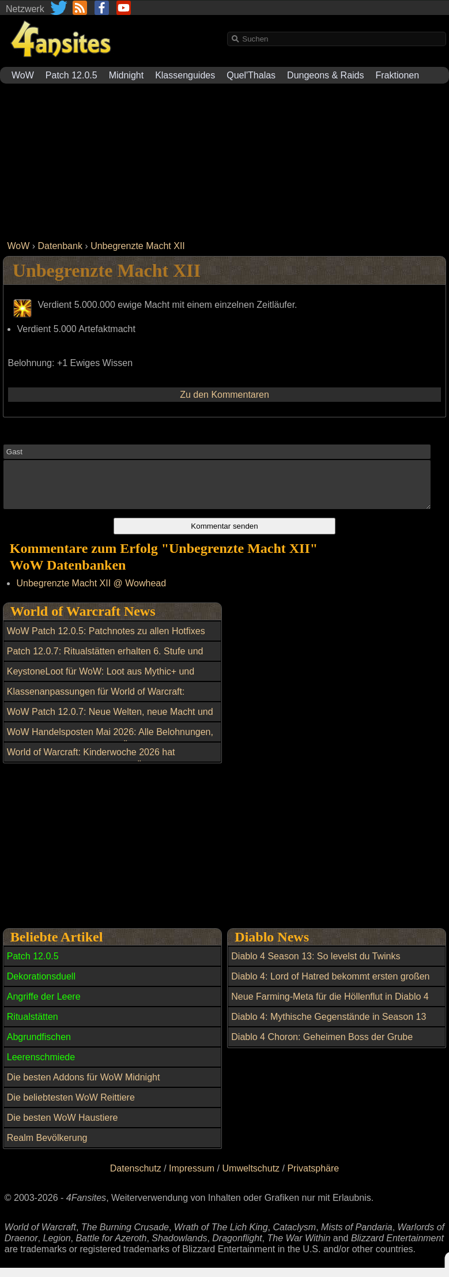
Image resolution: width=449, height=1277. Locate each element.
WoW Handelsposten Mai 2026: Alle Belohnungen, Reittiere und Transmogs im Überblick (110, 747)
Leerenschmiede (41, 1066)
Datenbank (60, 246)
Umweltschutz (251, 1177)
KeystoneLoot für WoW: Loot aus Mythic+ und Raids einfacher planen (100, 686)
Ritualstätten (32, 1025)
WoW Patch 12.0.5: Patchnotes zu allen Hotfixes (106, 640)
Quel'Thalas (251, 75)
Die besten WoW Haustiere (62, 1126)
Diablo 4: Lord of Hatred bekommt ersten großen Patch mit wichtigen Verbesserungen (330, 991)
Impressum (191, 1177)
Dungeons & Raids (325, 75)
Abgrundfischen (39, 1045)
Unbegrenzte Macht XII (137, 246)
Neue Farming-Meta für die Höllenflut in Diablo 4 (329, 1005)
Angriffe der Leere (44, 1005)
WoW (23, 75)
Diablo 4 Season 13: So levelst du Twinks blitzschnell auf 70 (315, 971)
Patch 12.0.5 (71, 75)
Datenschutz (135, 1177)
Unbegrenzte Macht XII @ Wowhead (91, 592)
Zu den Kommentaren (224, 395)
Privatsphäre (313, 1177)
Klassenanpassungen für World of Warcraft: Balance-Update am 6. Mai (96, 706)
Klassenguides (185, 75)
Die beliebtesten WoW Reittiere (71, 1106)
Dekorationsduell (41, 985)
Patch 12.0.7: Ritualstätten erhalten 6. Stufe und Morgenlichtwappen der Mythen (105, 666)
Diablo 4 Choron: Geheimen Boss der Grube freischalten (322, 1052)
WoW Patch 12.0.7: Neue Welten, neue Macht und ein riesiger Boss (110, 727)
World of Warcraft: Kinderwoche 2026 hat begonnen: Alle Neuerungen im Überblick (91, 767)
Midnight (126, 75)
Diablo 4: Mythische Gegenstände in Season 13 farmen (328, 1032)
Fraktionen (398, 75)
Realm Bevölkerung (47, 1146)
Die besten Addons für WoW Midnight (83, 1086)
